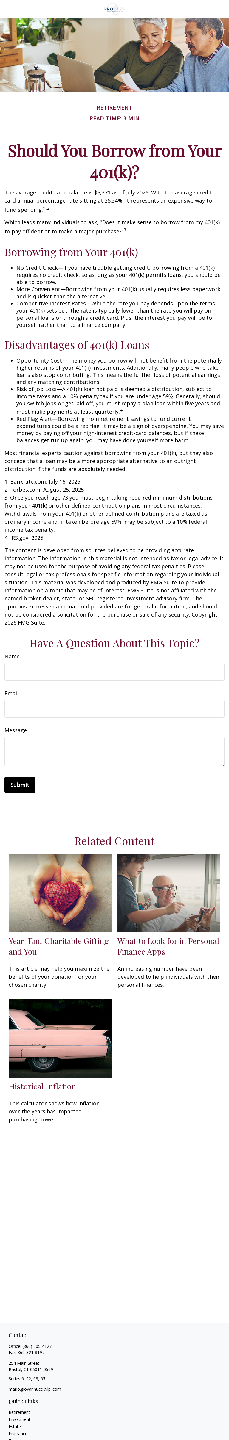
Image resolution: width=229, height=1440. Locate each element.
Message (15, 730)
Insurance (18, 1433)
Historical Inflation (42, 1086)
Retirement (19, 1412)
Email (11, 693)
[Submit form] (19, 785)
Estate (15, 1426)
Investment (19, 1419)
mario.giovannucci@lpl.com (35, 1389)
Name (12, 656)
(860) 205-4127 (37, 1346)
